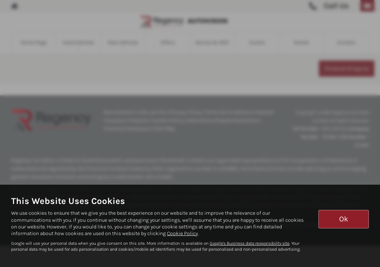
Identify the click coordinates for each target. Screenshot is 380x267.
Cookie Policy (182, 233)
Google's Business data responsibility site (249, 243)
